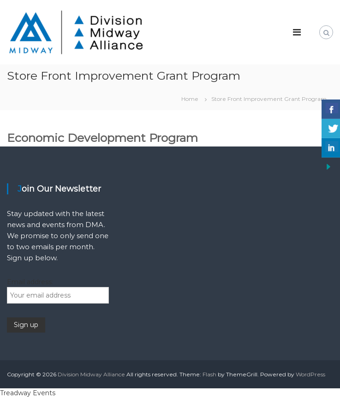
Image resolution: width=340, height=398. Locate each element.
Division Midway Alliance (91, 374)
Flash (209, 374)
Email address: (30, 282)
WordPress (310, 374)
